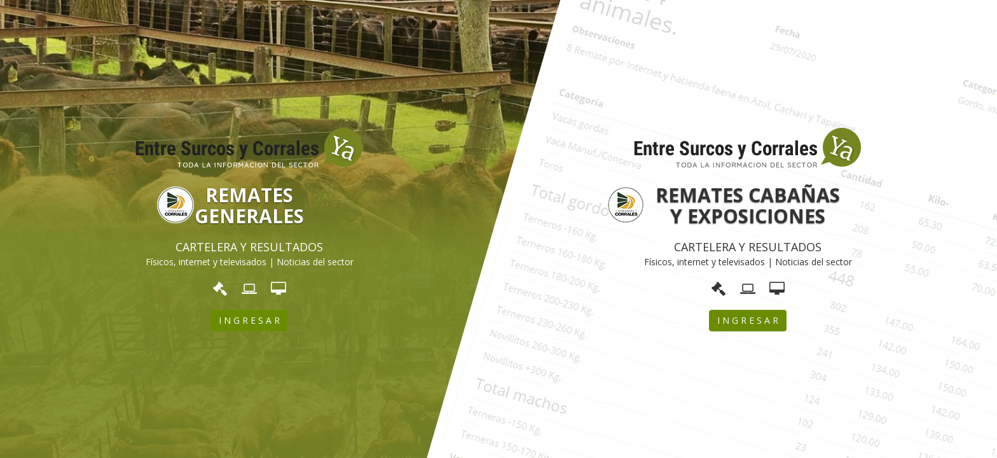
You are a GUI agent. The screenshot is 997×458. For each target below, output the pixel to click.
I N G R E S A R (249, 320)
